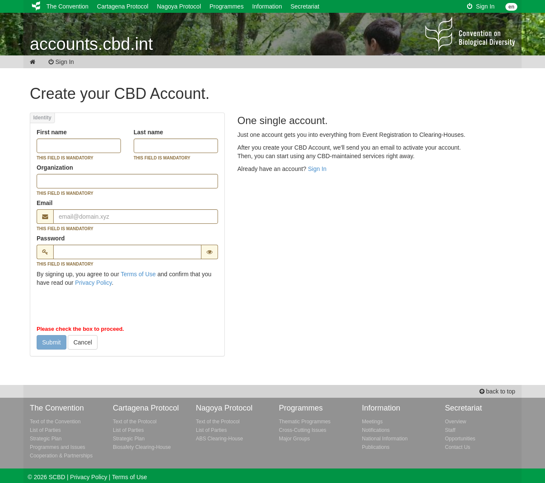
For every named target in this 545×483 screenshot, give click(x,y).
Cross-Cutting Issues (302, 430)
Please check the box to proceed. (80, 329)
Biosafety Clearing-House (142, 447)
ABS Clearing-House (219, 439)
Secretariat (304, 6)
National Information (384, 439)
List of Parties (45, 430)
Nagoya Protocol (179, 6)
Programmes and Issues (57, 447)
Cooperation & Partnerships (61, 456)
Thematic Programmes (304, 422)
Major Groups (294, 439)
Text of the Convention (55, 422)
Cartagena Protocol (123, 6)
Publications (376, 447)
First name (52, 132)
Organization (55, 167)
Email (44, 203)
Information (267, 6)
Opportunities (460, 439)
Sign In (480, 6)
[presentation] (101, 307)
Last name (148, 132)
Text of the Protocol (135, 422)
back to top (497, 391)
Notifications (376, 430)
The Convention (67, 6)
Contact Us (457, 447)
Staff (450, 430)
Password (51, 238)
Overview (455, 422)
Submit (51, 342)
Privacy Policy (93, 282)
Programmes (226, 6)
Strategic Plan (46, 439)
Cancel (82, 342)
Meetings (372, 422)
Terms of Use (137, 274)
